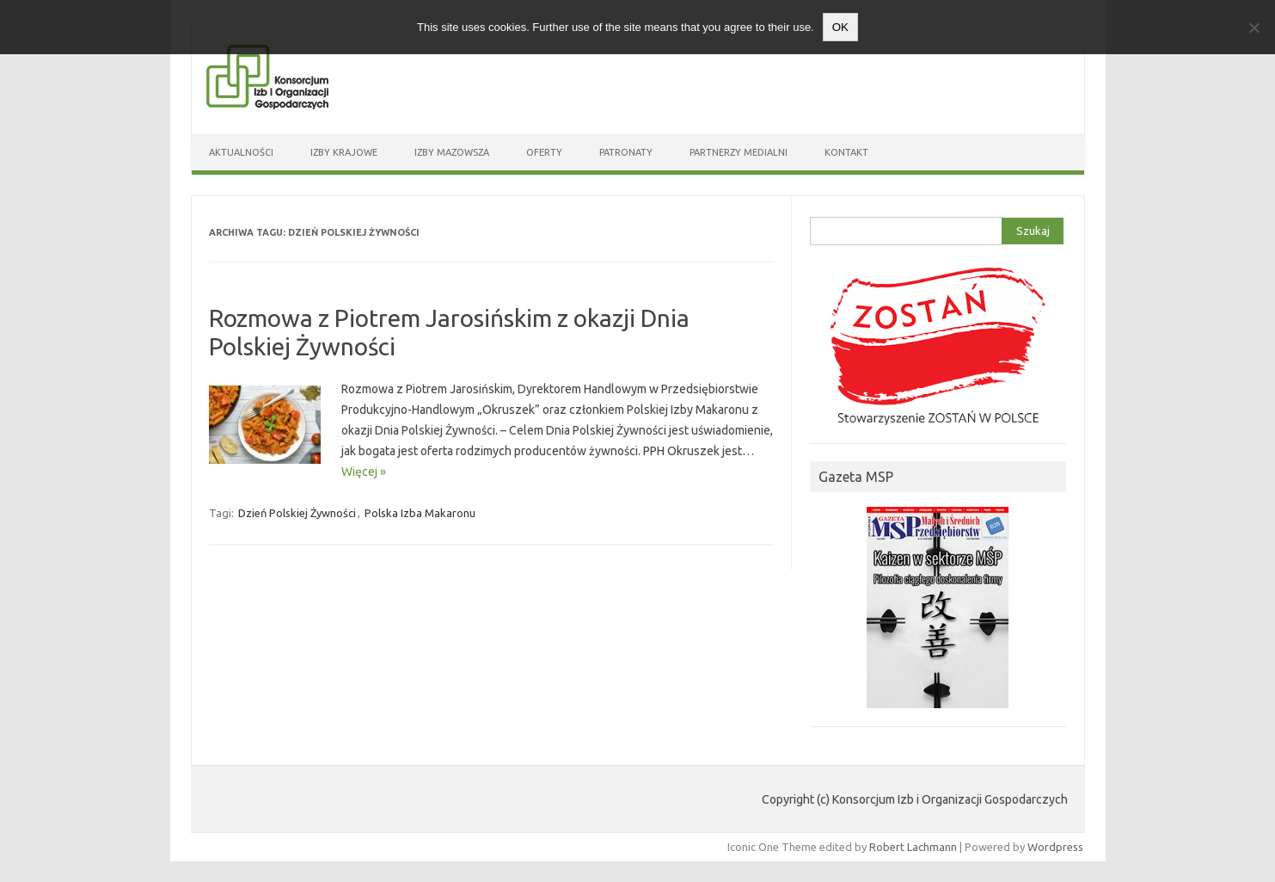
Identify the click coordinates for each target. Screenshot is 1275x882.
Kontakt (846, 152)
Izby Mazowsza (451, 152)
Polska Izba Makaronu (420, 513)
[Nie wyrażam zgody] (1253, 27)
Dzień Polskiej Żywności (297, 513)
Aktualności (241, 152)
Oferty (544, 152)
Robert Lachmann (913, 847)
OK (840, 27)
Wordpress (1055, 847)
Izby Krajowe (343, 152)
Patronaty (626, 152)
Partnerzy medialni (739, 152)
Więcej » (363, 471)
